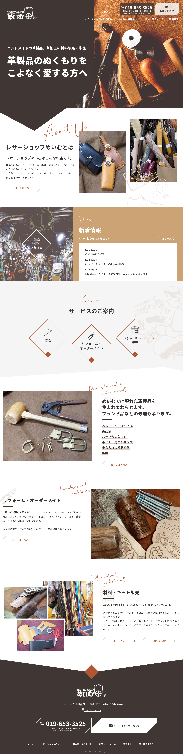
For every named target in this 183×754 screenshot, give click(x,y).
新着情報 (174, 19)
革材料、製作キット (129, 19)
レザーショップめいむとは (98, 19)
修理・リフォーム (154, 19)
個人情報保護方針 (147, 744)
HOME (30, 744)
